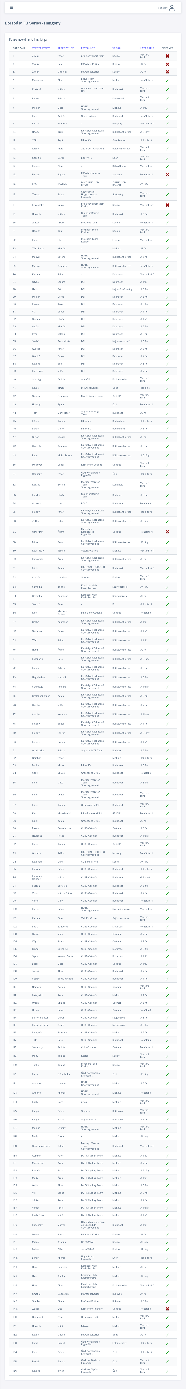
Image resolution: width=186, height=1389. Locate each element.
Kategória (147, 48)
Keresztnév (66, 48)
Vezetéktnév (41, 48)
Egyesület (88, 48)
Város (116, 48)
